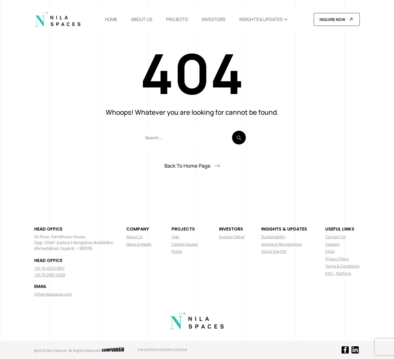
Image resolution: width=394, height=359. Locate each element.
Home (111, 19)
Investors (213, 19)
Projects (177, 19)
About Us (141, 19)
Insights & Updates (263, 19)
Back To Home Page (187, 165)
